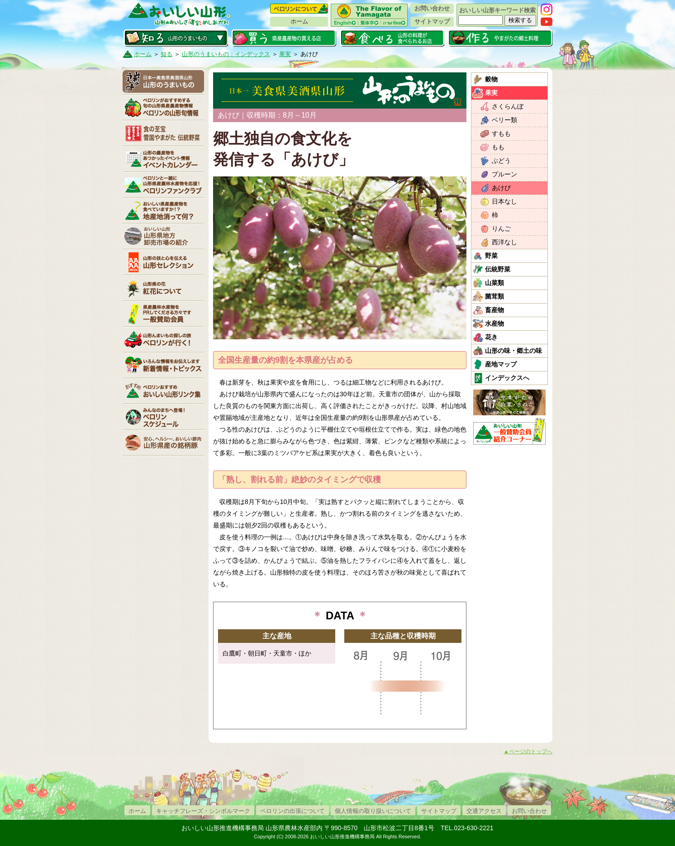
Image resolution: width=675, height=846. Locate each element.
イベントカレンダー (163, 158)
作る (500, 38)
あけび (501, 187)
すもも (501, 133)
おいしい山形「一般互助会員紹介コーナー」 (510, 431)
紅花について (163, 287)
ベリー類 (504, 120)
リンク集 (163, 391)
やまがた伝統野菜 (163, 133)
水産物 (494, 323)
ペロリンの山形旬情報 (163, 107)
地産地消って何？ (163, 210)
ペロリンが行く (163, 339)
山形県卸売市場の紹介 (163, 236)
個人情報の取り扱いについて (373, 811)
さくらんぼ (507, 106)
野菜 (491, 255)
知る (176, 38)
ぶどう (501, 160)
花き (491, 337)
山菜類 (494, 282)
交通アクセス (484, 811)
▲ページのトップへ (528, 751)
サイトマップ (432, 21)
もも (498, 147)
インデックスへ (507, 377)
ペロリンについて (299, 9)
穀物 (491, 79)
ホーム (299, 21)
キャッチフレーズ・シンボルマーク (203, 811)
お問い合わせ (432, 8)
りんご (501, 228)
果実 (285, 54)
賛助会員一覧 (163, 313)
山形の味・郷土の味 (513, 350)
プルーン (504, 174)
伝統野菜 (497, 269)
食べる (392, 38)
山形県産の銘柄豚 (163, 442)
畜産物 (494, 310)
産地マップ (501, 364)
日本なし (504, 201)
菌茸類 (494, 296)
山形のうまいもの (163, 81)
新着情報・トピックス (163, 365)
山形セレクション (163, 262)
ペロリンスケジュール (163, 416)
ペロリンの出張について (292, 811)
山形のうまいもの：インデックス (226, 54)
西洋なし (504, 242)
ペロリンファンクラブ (163, 184)
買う (284, 38)
